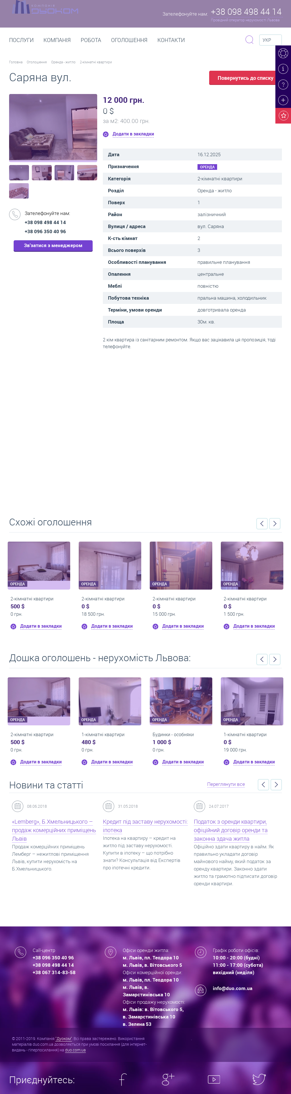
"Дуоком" (63, 1038)
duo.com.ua (75, 1050)
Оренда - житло (63, 62)
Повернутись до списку (245, 77)
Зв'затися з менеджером (53, 245)
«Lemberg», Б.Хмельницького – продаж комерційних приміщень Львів (54, 830)
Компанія (57, 40)
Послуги (21, 40)
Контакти (171, 40)
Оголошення (129, 40)
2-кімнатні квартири (96, 62)
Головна (15, 62)
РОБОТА (91, 40)
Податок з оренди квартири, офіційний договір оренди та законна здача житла (231, 830)
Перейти (145, 431)
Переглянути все (226, 784)
